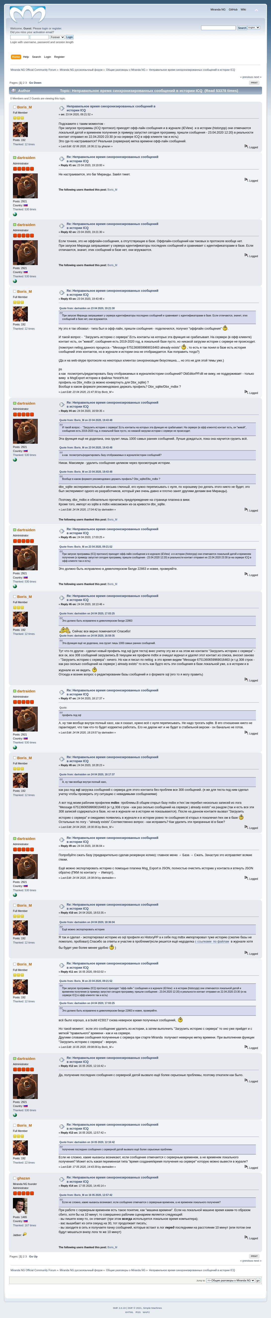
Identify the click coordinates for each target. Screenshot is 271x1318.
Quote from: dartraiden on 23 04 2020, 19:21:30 (87, 308)
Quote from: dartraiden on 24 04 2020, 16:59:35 (87, 635)
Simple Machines (152, 1308)
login (45, 28)
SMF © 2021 (135, 1308)
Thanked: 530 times (24, 209)
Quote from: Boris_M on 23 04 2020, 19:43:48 (85, 420)
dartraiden (26, 157)
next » (258, 76)
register (56, 28)
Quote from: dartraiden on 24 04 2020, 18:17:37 (87, 774)
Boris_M (24, 107)
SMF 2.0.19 (119, 1308)
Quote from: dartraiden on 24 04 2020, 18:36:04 (87, 922)
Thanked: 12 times (24, 144)
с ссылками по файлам (212, 941)
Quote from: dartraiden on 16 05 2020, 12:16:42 (87, 1142)
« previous (246, 76)
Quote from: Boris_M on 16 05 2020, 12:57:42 (85, 1195)
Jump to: (201, 1280)
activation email (42, 32)
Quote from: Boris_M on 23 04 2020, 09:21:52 (85, 546)
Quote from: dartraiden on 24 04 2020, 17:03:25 (87, 613)
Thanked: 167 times (24, 1225)
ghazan (23, 1178)
